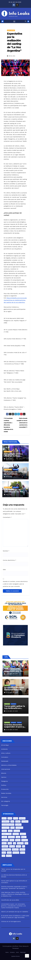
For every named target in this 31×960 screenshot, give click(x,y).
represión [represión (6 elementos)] (15, 849)
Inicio (17, 952)
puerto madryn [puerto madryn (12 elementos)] (6, 849)
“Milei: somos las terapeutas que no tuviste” (13, 671)
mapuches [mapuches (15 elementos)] (5, 840)
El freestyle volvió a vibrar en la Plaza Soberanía (13, 456)
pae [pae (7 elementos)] (14, 843)
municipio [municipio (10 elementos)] (24, 840)
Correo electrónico (9, 560)
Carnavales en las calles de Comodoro (15, 473)
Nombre (6, 551)
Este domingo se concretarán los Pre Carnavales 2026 (13, 491)
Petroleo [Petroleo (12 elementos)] (12, 846)
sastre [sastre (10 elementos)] (9, 852)
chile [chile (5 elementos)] (12, 821)
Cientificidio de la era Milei (10, 900)
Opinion (3, 777)
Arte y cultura (11, 30)
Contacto (12, 952)
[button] (25, 21)
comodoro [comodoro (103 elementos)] (25, 821)
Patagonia (13, 703)
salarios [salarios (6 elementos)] (22, 849)
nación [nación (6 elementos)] (4, 843)
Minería (3, 773)
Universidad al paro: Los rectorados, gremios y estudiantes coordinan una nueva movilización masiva (13, 905)
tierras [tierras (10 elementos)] (23, 852)
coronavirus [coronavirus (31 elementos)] (5, 827)
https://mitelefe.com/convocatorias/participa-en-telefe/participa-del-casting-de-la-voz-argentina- (15, 300)
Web (4, 569)
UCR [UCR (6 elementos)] (3, 855)
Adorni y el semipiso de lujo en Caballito (14, 911)
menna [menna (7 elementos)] (12, 840)
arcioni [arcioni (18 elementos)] (16, 818)
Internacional (5, 769)
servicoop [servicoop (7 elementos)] (16, 852)
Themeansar (15, 948)
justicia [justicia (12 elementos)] (4, 837)
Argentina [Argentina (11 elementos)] (22, 818)
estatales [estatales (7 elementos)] (15, 834)
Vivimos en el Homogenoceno (11, 921)
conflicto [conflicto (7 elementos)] (18, 824)
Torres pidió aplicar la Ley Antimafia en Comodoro (14, 708)
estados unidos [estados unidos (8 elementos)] (6, 834)
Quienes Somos (15, 956)
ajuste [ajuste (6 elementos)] (10, 818)
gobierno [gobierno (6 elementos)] (22, 834)
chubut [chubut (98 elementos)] (18, 821)
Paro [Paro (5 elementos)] (26, 843)
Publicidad (23, 952)
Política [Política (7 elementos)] (18, 846)
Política (13, 666)
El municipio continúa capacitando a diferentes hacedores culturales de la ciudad (8, 425)
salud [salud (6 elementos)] (3, 852)
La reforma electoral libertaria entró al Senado (14, 689)
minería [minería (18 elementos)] (18, 840)
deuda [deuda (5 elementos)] (10, 830)
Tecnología (4, 805)
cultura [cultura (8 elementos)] (4, 830)
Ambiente (4, 749)
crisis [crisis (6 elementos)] (12, 827)
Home (7, 952)
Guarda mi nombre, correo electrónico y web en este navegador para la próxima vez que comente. (15, 584)
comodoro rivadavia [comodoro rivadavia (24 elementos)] (8, 824)
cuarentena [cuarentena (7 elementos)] (19, 827)
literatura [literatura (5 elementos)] (11, 837)
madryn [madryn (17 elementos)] (24, 837)
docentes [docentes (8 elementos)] (16, 830)
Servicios (4, 797)
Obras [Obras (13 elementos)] (9, 843)
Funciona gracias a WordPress (11, 946)
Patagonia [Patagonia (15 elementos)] (5, 846)
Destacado (7, 666)
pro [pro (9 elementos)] (23, 846)
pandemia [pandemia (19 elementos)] (20, 843)
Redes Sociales (6, 793)
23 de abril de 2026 (12, 673)
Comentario (7, 517)
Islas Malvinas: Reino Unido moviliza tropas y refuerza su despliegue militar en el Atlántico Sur (15, 894)
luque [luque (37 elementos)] (18, 837)
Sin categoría (5, 801)
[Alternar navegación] (14, 21)
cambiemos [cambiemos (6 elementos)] (5, 821)
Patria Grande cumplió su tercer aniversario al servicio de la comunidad (22, 423)
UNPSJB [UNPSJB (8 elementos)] (9, 855)
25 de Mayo (5, 745)
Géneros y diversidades (9, 765)
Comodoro (15, 469)
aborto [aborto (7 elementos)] (4, 818)
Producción (5, 789)
